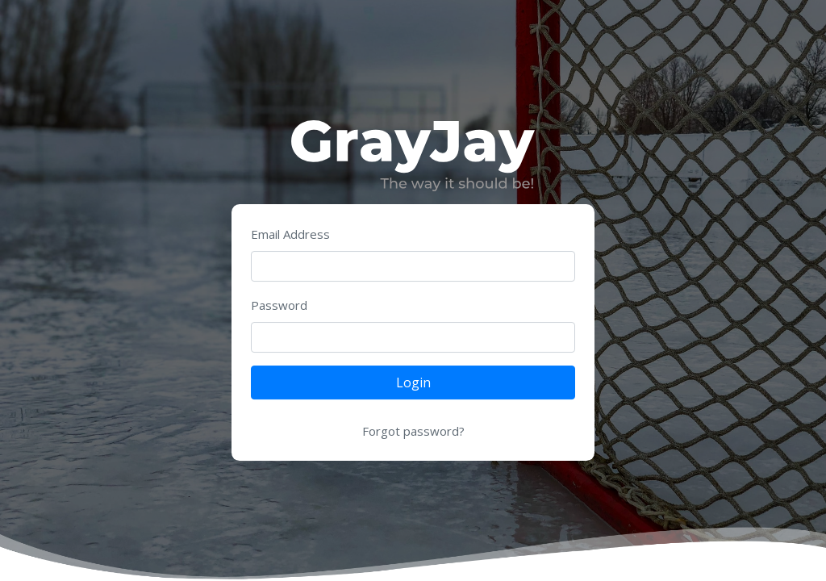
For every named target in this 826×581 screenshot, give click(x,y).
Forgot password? (413, 431)
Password (279, 305)
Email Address (290, 234)
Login (413, 382)
